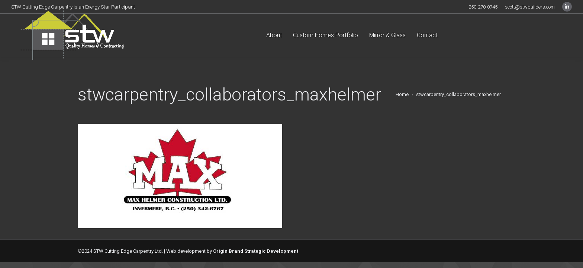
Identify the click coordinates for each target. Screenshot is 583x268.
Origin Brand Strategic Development (255, 251)
